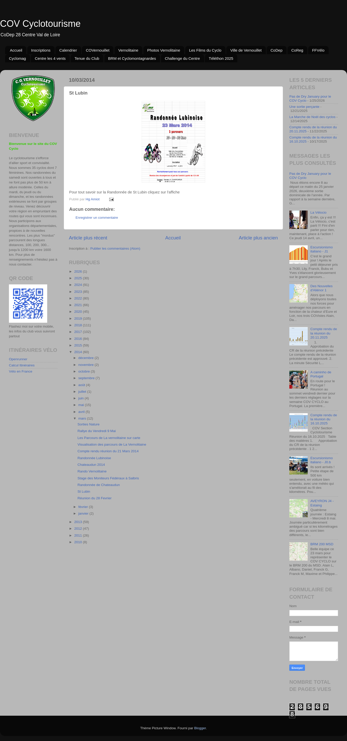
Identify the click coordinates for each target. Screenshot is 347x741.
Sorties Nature (89, 424)
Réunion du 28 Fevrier (95, 498)
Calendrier (68, 50)
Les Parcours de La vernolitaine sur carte (109, 438)
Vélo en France (20, 371)
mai (81, 405)
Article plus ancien (258, 237)
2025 (78, 278)
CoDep (276, 50)
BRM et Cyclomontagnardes (132, 58)
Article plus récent (88, 237)
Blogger (200, 728)
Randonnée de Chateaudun (99, 485)
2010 (78, 542)
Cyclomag (17, 58)
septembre (87, 378)
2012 (78, 528)
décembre (86, 358)
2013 (78, 522)
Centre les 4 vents (50, 58)
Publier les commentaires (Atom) (115, 248)
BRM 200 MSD (321, 544)
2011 (78, 535)
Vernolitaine (128, 50)
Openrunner (18, 359)
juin (81, 398)
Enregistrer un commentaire (97, 217)
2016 (78, 339)
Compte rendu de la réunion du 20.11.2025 (323, 333)
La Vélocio (318, 212)
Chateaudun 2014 (91, 465)
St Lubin (84, 491)
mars (82, 418)
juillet (82, 391)
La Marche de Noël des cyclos (312, 117)
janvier (84, 513)
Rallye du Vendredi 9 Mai (97, 431)
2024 (78, 285)
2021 (78, 305)
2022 (78, 298)
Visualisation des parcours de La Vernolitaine (112, 444)
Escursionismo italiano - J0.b (321, 460)
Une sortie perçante (304, 107)
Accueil (16, 50)
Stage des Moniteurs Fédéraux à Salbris (108, 478)
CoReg (297, 50)
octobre (84, 371)
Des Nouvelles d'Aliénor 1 (321, 288)
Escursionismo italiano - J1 (321, 249)
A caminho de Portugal (320, 374)
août (82, 385)
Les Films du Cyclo (205, 50)
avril (82, 412)
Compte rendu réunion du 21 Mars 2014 (108, 451)
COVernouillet (97, 50)
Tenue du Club (87, 58)
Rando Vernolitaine (92, 471)
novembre (86, 365)
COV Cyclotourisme (40, 23)
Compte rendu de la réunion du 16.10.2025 (323, 419)
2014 (78, 352)
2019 (78, 318)
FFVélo (318, 50)
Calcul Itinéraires (22, 365)
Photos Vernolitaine (163, 50)
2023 (78, 292)
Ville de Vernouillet (246, 50)
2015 (78, 345)
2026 (78, 271)
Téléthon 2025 (221, 58)
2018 (78, 325)
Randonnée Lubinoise (94, 458)
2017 (78, 332)
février (83, 507)
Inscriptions (41, 50)
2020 (78, 312)
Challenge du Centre (182, 58)
